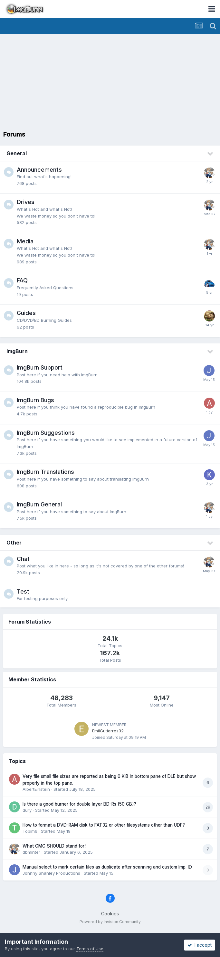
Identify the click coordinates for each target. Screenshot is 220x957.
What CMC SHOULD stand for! (54, 846)
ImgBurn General (39, 504)
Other (14, 542)
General (16, 153)
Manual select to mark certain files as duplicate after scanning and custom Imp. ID (107, 867)
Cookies (110, 913)
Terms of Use (89, 948)
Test (23, 591)
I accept (199, 945)
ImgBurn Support (39, 367)
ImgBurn (17, 351)
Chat (23, 558)
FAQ (22, 280)
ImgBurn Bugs (35, 400)
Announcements (39, 169)
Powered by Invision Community (110, 921)
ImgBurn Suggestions (46, 432)
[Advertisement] (111, 82)
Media (25, 241)
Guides (26, 313)
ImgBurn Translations (45, 471)
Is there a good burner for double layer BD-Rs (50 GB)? (79, 804)
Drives (25, 202)
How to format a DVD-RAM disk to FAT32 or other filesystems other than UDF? (104, 825)
